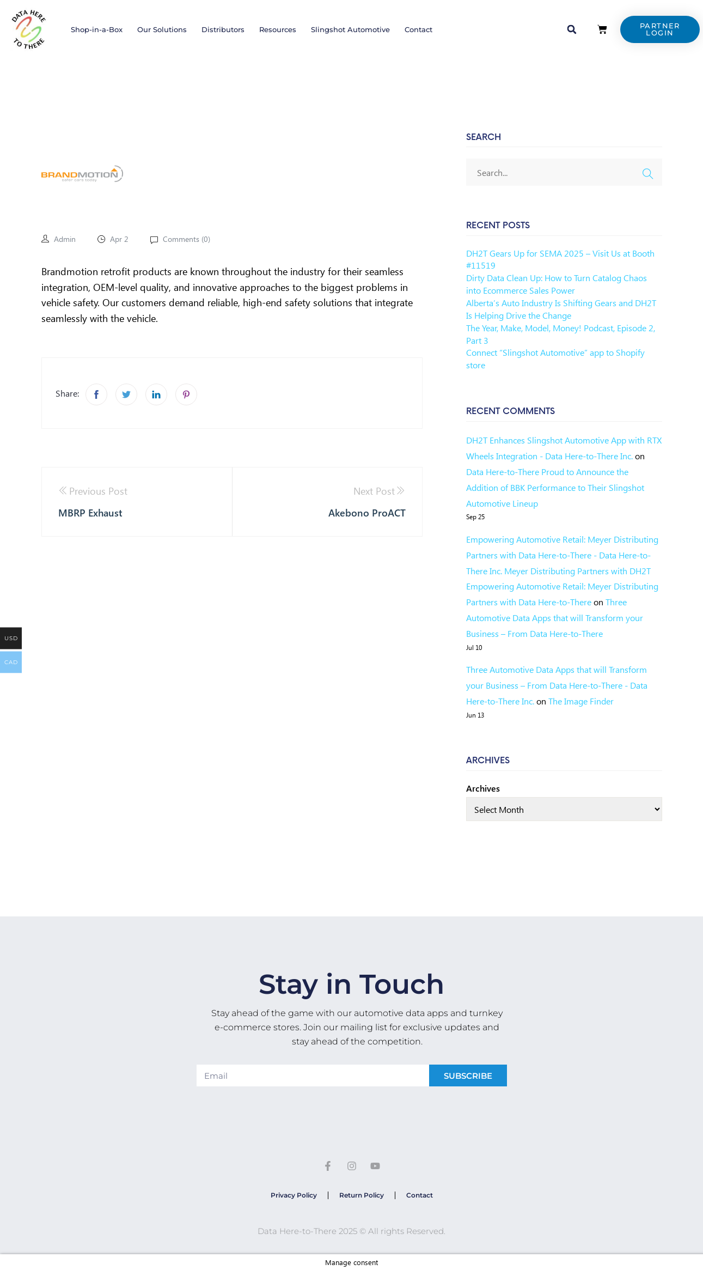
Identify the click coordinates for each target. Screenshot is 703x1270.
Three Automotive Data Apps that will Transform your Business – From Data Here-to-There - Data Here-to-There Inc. (556, 685)
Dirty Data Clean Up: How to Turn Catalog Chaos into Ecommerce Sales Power (556, 284)
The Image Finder (581, 701)
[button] (571, 29)
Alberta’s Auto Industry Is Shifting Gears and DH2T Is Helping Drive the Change (561, 309)
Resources (277, 29)
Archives (483, 788)
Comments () (185, 239)
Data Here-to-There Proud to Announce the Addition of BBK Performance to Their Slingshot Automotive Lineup (555, 487)
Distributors (222, 29)
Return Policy (361, 1195)
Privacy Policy (294, 1195)
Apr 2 (119, 239)
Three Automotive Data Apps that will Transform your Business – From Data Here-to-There (554, 617)
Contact (418, 29)
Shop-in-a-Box (97, 29)
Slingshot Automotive (350, 29)
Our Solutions (162, 29)
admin (65, 239)
